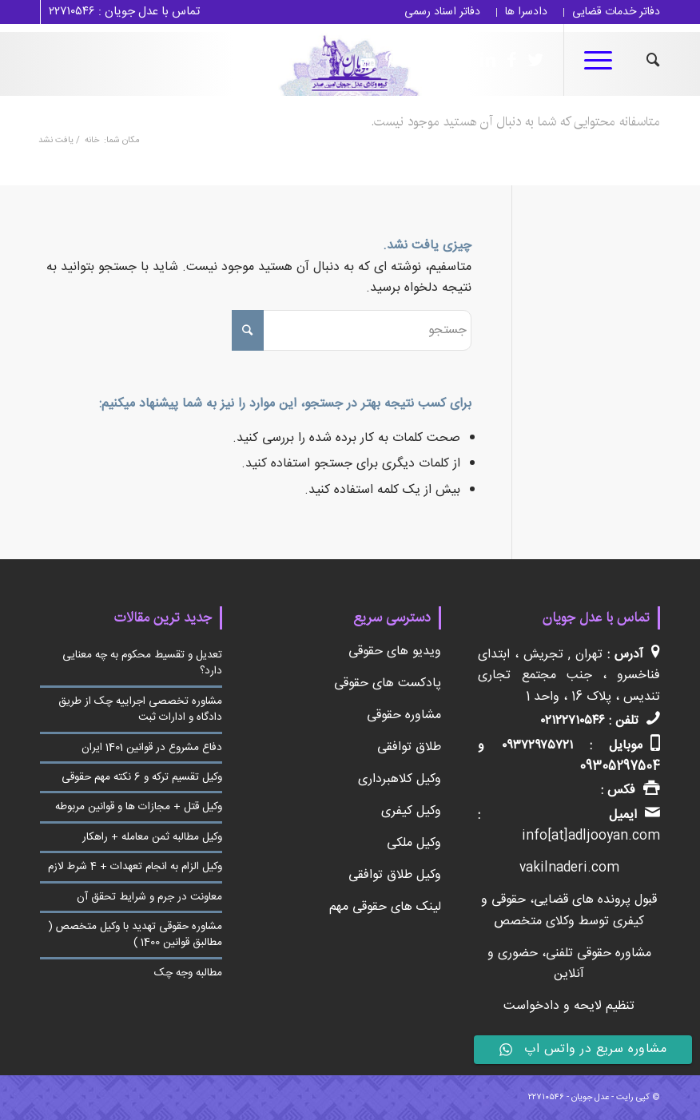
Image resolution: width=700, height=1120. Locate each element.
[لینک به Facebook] (507, 60)
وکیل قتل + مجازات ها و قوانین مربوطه (138, 807)
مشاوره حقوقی (404, 715)
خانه (92, 141)
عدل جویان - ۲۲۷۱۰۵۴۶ (568, 1097)
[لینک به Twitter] (531, 60)
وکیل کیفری (411, 811)
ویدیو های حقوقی (394, 651)
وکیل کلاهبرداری (399, 779)
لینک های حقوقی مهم (385, 907)
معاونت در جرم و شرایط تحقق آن (149, 897)
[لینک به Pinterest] (388, 60)
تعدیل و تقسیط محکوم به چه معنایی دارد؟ (142, 663)
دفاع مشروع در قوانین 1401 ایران (152, 748)
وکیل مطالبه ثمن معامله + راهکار (152, 837)
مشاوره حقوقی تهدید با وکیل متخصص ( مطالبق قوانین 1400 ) (135, 934)
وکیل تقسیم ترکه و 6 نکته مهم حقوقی (142, 777)
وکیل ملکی (414, 843)
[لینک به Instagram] (459, 60)
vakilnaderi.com (569, 868)
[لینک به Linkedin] (483, 60)
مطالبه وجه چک (188, 973)
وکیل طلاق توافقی (394, 875)
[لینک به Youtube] (364, 60)
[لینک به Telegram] (435, 60)
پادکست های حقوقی (387, 683)
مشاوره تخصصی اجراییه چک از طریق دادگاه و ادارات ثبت (140, 709)
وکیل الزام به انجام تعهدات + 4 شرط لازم (135, 867)
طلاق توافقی (409, 747)
